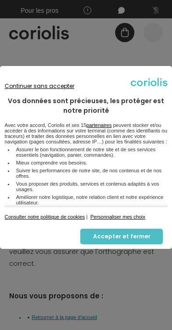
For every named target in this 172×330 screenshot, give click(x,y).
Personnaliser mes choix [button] (117, 217)
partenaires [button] (98, 125)
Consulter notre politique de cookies (45, 217)
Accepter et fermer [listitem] (121, 236)
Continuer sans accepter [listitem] (39, 86)
